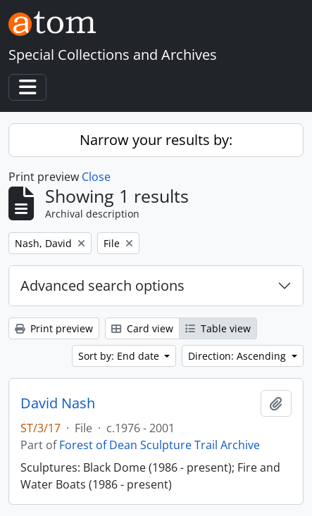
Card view (142, 328)
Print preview (54, 328)
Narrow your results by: (156, 139)
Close (96, 176)
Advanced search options (102, 285)
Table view (218, 328)
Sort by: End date (120, 356)
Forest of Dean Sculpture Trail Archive (159, 445)
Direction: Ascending (238, 356)
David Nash (57, 403)
